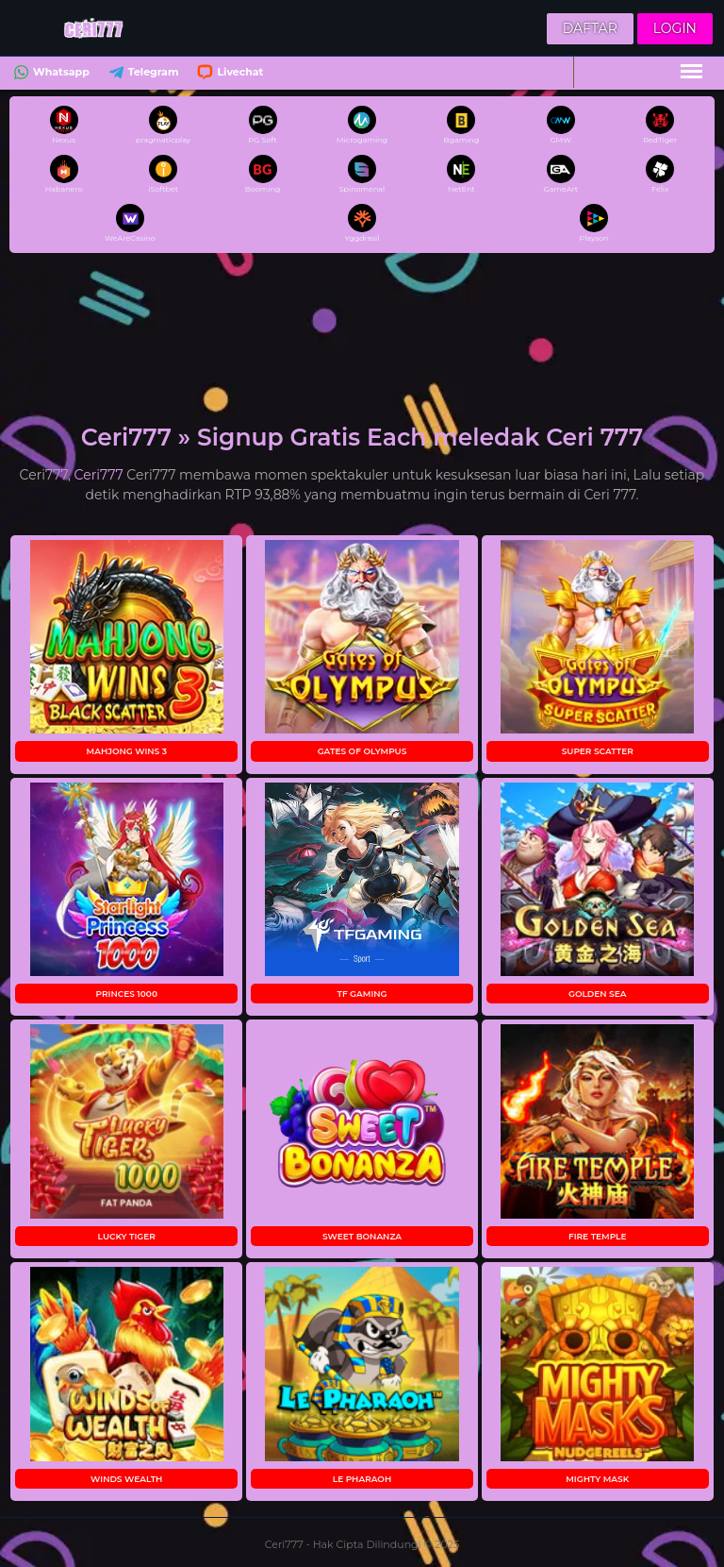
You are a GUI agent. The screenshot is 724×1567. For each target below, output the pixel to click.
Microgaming (362, 125)
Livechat (228, 74)
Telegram (142, 74)
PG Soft (263, 125)
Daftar (590, 28)
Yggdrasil (362, 223)
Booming (263, 174)
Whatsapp (49, 74)
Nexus (64, 125)
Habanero (64, 174)
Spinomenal (362, 174)
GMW (561, 125)
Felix (660, 174)
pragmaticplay (163, 125)
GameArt (560, 174)
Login (675, 28)
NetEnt (461, 174)
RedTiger (660, 125)
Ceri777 (98, 474)
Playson (593, 223)
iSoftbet (163, 174)
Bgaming (461, 125)
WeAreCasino (130, 223)
